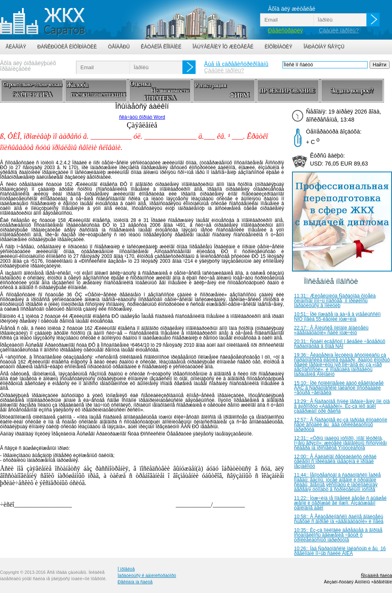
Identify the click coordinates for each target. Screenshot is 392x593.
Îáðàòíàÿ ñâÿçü (324, 47)
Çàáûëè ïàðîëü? (339, 30)
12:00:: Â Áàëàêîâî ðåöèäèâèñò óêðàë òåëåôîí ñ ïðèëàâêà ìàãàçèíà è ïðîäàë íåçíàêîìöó (335, 461)
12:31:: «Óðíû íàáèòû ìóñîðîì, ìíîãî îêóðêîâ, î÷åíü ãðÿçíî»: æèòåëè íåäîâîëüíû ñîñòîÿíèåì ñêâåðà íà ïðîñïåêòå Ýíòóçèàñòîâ (340, 443)
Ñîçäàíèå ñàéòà (376, 575)
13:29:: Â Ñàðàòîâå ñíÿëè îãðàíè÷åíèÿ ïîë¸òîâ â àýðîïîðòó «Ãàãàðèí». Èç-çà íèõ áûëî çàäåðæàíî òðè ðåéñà (342, 406)
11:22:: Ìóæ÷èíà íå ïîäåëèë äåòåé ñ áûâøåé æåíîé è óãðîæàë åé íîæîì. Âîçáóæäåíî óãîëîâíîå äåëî (340, 503)
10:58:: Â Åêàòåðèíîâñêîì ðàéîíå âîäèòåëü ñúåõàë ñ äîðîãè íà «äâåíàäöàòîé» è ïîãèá (339, 519)
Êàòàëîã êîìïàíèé (161, 47)
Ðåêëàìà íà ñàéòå (135, 581)
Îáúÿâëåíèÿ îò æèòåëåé (222, 47)
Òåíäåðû (119, 47)
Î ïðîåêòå (126, 569)
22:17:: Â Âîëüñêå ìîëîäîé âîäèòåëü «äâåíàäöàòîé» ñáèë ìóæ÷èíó (331, 330)
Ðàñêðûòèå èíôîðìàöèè (67, 47)
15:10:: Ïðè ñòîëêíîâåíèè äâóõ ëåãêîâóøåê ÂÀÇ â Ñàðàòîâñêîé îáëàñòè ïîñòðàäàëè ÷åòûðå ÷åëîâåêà (339, 387)
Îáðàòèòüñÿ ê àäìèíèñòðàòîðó (147, 575)
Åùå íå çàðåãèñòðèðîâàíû (236, 64)
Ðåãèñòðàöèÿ (285, 30)
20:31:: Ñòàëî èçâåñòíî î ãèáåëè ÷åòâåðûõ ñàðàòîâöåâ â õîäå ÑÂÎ (339, 344)
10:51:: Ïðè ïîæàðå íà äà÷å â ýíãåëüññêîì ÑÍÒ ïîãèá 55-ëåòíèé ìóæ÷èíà (337, 316)
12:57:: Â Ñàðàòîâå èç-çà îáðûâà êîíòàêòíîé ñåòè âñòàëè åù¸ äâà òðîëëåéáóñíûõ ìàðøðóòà (340, 424)
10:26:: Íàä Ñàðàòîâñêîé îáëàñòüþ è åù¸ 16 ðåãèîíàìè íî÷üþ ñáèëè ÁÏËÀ (340, 551)
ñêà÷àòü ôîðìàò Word (142, 117)
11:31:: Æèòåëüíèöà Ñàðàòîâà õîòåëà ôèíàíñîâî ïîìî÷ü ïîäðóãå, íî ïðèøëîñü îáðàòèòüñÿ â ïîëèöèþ (335, 300)
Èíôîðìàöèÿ (278, 47)
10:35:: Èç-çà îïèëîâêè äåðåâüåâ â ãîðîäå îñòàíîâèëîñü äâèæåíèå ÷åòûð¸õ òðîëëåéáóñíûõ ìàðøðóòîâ (338, 535)
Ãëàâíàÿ (16, 47)
